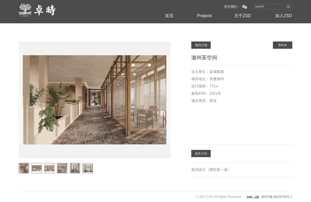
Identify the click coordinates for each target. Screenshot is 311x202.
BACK (282, 45)
